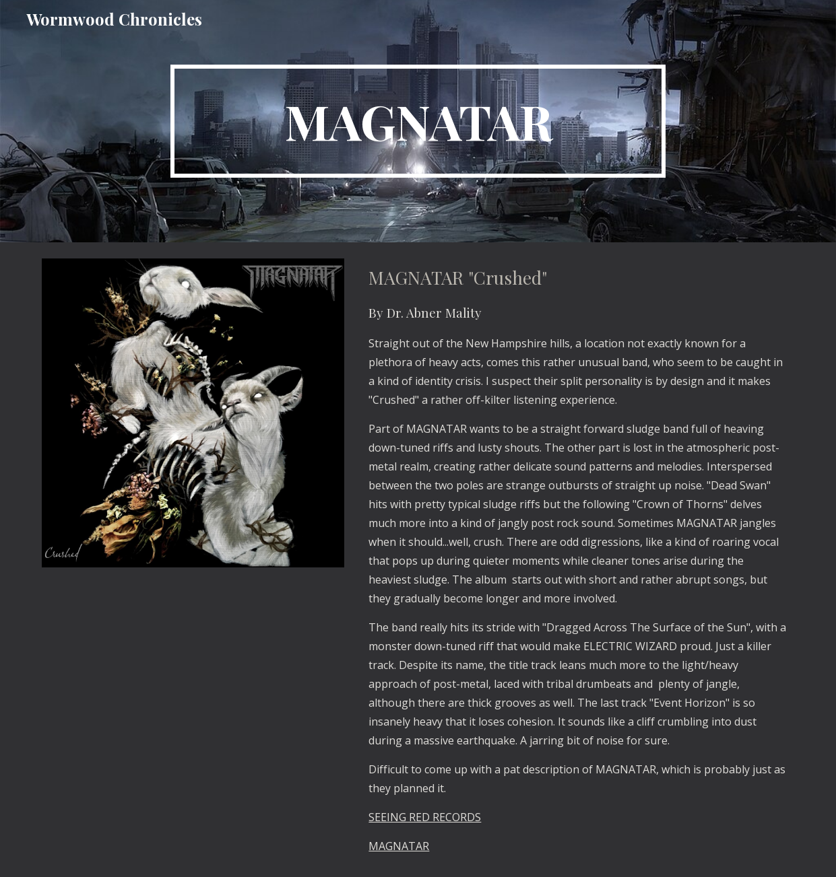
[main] (418, 121)
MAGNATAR (398, 846)
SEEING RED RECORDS (424, 817)
